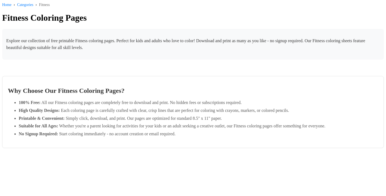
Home (6, 5)
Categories (25, 5)
